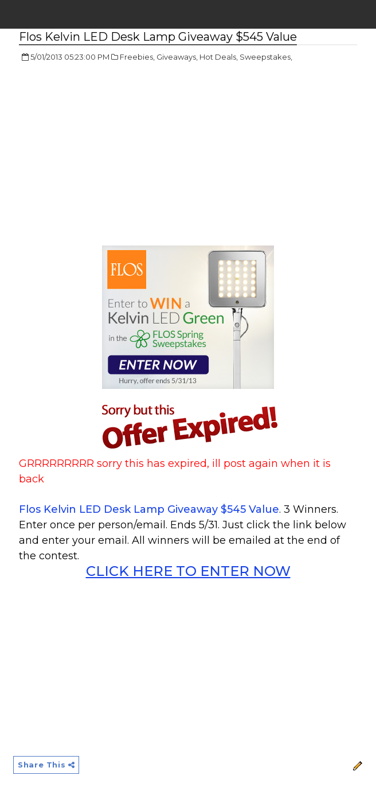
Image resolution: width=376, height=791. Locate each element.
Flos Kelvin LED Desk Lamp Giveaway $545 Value (149, 509)
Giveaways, (177, 56)
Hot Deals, (218, 56)
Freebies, (137, 56)
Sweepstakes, (266, 56)
